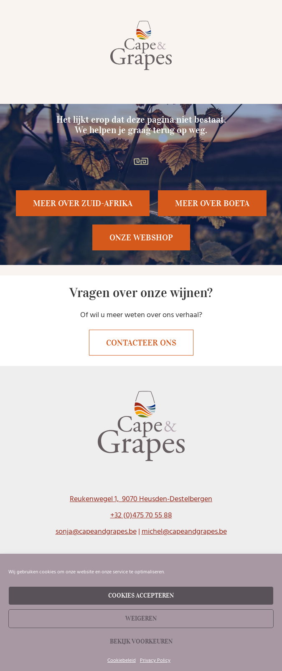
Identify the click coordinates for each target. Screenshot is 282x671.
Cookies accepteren (141, 595)
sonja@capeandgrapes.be (96, 531)
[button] (212, 203)
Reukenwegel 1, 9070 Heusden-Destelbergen (141, 499)
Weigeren (141, 618)
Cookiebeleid (121, 660)
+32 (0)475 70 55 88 (141, 515)
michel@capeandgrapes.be (184, 531)
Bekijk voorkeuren (141, 641)
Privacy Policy (155, 660)
